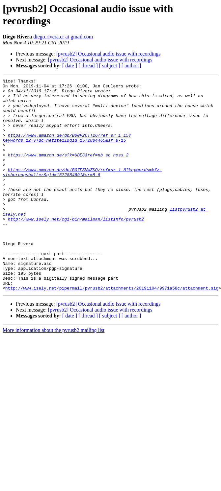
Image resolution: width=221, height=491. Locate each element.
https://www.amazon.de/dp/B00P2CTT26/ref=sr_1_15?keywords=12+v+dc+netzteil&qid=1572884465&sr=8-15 (67, 150)
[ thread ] (88, 65)
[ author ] (131, 65)
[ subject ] (109, 65)
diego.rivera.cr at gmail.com (63, 36)
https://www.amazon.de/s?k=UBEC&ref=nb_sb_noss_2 (68, 171)
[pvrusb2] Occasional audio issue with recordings (108, 54)
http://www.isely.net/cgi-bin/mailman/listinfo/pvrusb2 (76, 247)
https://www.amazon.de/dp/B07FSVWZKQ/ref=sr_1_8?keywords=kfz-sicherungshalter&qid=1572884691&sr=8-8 (82, 191)
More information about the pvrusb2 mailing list (53, 372)
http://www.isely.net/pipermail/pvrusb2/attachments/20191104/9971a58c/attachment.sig (111, 330)
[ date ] (69, 65)
